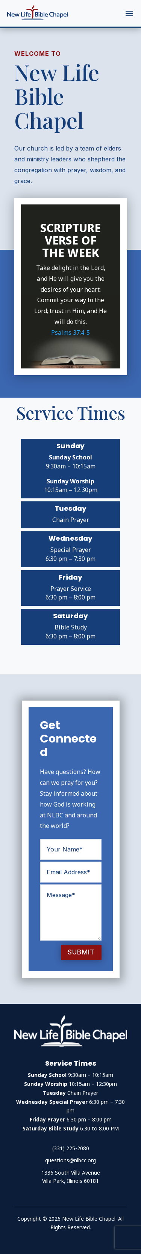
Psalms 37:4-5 (70, 332)
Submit (81, 952)
